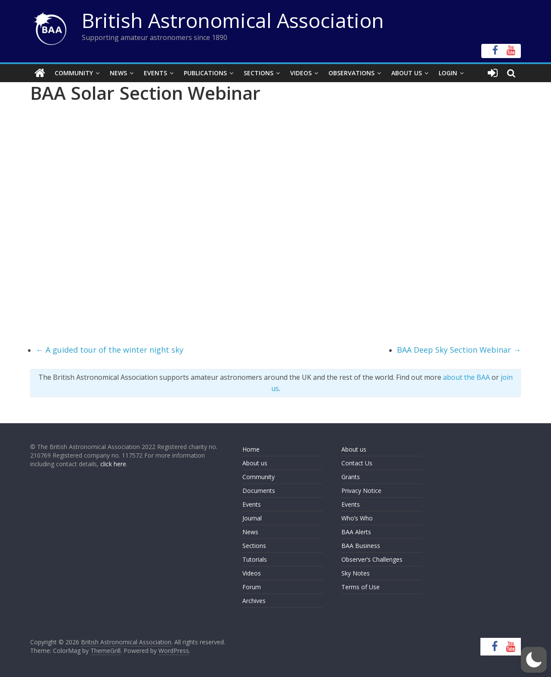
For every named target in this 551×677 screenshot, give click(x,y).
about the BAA (466, 377)
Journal (252, 518)
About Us (406, 73)
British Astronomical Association (233, 20)
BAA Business (360, 546)
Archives (254, 601)
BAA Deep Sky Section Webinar (459, 350)
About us (254, 463)
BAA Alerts (356, 532)
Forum (251, 587)
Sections (258, 73)
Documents (258, 490)
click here (113, 464)
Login (448, 73)
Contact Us (356, 463)
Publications (205, 73)
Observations (351, 73)
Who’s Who (357, 518)
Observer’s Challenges (371, 559)
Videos (301, 73)
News (118, 73)
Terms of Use (360, 587)
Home (251, 449)
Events (155, 73)
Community (74, 73)
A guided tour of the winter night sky (109, 350)
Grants (350, 477)
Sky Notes (355, 573)
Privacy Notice (361, 490)
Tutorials (254, 559)
